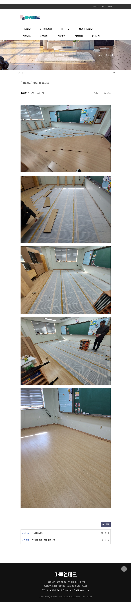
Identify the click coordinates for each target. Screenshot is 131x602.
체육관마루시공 (86, 29)
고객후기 (61, 36)
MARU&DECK (64, 597)
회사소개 (96, 36)
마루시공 (27, 29)
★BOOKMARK (106, 6)
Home (99, 55)
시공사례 (44, 36)
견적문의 (95, 6)
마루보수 (27, 36)
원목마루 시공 (37, 533)
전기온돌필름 (46, 29)
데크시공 (65, 29)
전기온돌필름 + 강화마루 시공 (43, 540)
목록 (106, 524)
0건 (32, 93)
